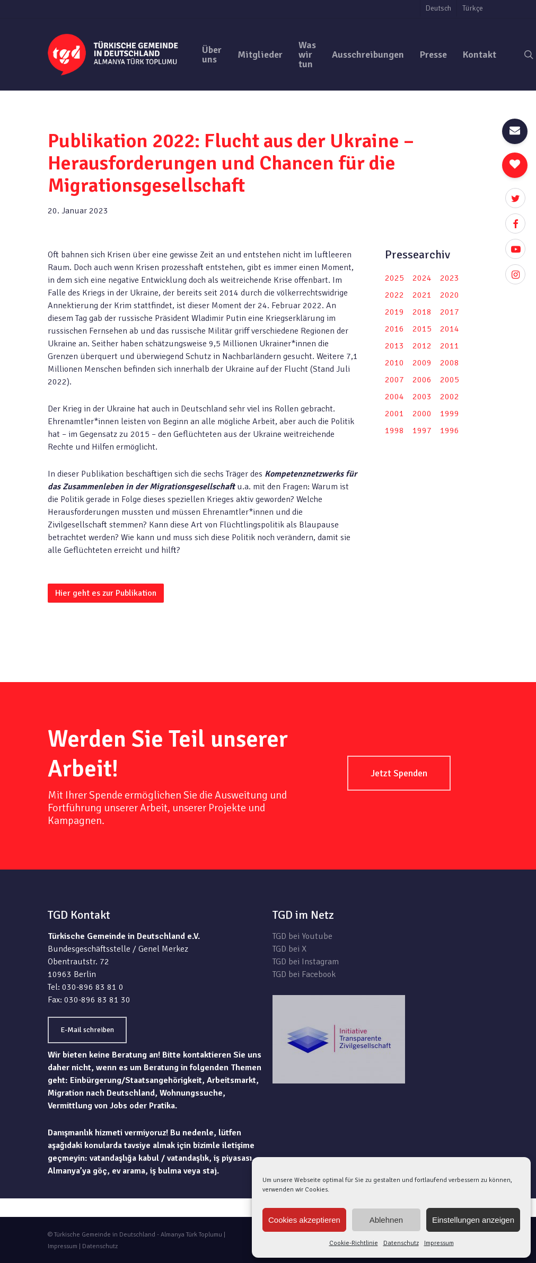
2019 (394, 312)
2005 (449, 379)
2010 (394, 362)
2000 (422, 413)
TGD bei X (289, 949)
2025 (394, 278)
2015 (422, 329)
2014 (449, 329)
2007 (394, 379)
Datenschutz (401, 1243)
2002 (449, 396)
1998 (394, 430)
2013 (394, 346)
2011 (449, 346)
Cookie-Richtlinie (353, 1243)
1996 (449, 430)
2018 (422, 312)
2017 (449, 312)
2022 (394, 295)
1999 (449, 413)
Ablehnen (386, 1219)
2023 (449, 278)
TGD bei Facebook (304, 974)
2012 (422, 346)
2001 (394, 413)
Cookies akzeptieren (304, 1219)
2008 (449, 362)
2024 (422, 278)
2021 (422, 295)
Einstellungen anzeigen (473, 1219)
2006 (422, 379)
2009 (422, 362)
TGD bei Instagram (306, 961)
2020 (449, 295)
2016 (394, 329)
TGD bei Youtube (302, 936)
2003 (422, 396)
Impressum (439, 1243)
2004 (394, 396)
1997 (422, 430)
